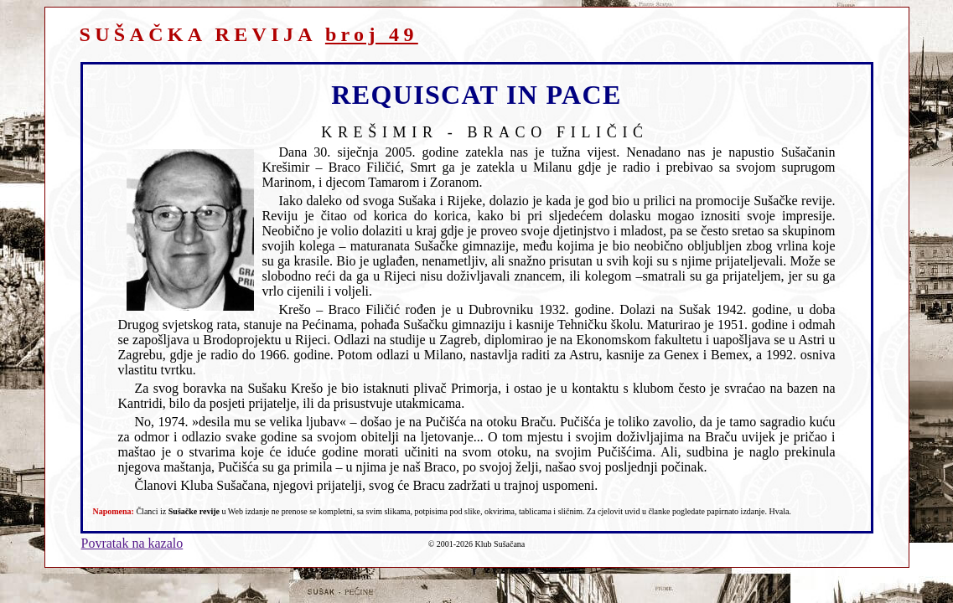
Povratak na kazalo (132, 543)
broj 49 (371, 34)
